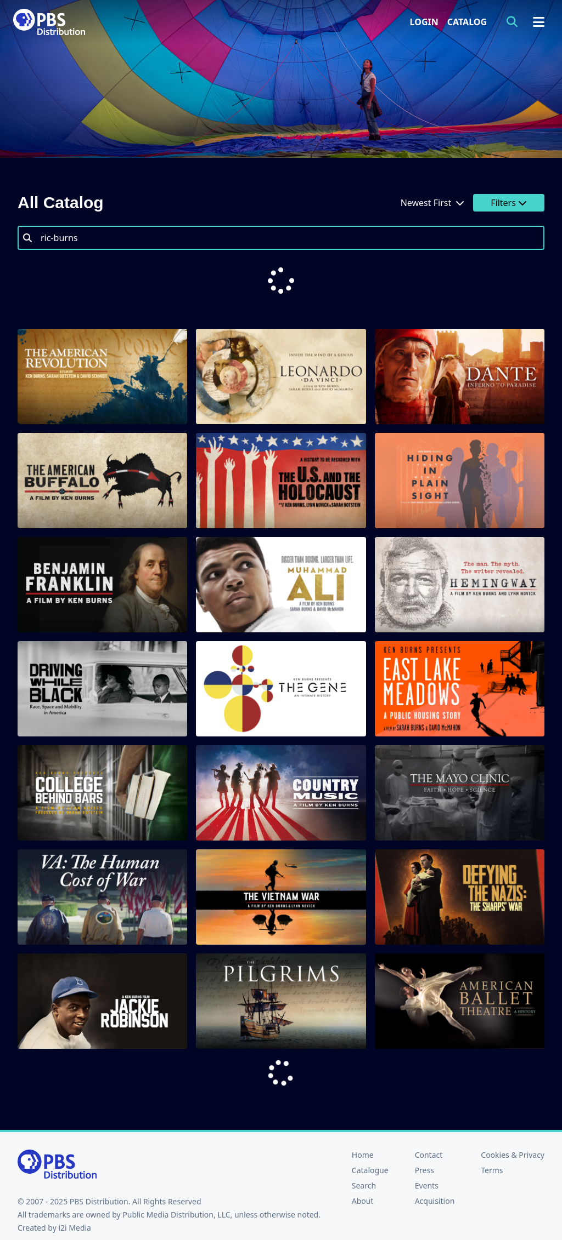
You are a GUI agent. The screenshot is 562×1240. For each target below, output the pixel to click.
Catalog (467, 22)
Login (424, 22)
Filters (509, 203)
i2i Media (74, 1184)
